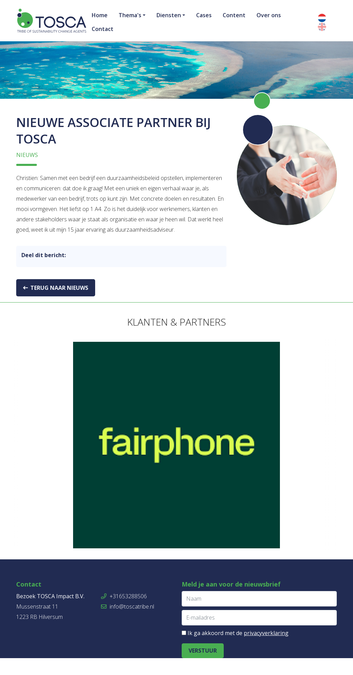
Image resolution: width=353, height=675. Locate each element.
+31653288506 (124, 613)
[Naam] (259, 615)
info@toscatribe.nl (127, 623)
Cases (204, 15)
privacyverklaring (266, 650)
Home (100, 15)
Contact (102, 29)
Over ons (268, 15)
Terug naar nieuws (55, 304)
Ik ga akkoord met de (238, 650)
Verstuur (203, 667)
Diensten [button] (169, 15)
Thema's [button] (130, 15)
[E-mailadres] (259, 634)
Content (234, 15)
